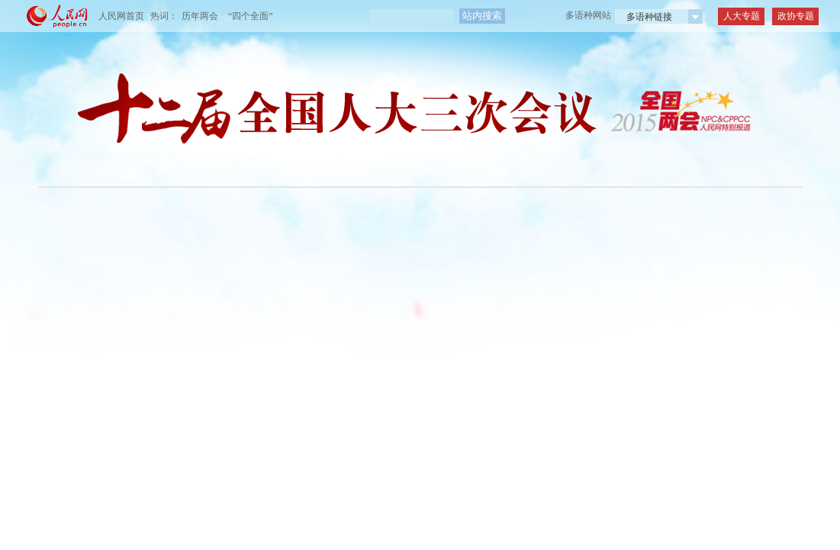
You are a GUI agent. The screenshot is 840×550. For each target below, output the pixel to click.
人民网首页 (121, 16)
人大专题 (741, 16)
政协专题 (795, 16)
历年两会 (200, 16)
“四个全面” (250, 16)
